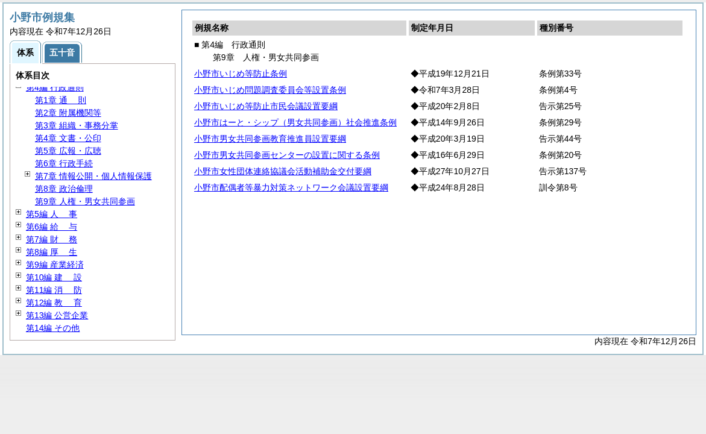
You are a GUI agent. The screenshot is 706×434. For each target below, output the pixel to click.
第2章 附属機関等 (68, 113)
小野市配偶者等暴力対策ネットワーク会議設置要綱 (291, 187)
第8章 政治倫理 (64, 188)
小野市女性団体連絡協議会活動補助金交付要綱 (282, 171)
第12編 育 (54, 302)
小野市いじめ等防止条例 (240, 73)
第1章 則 (60, 100)
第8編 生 (51, 252)
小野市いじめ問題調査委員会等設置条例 (270, 90)
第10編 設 (54, 277)
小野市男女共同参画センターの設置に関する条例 (287, 155)
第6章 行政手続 (64, 163)
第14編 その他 (53, 328)
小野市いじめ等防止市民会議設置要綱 (266, 106)
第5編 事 (51, 214)
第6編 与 (51, 226)
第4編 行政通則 (55, 87)
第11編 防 (54, 290)
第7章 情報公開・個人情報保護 (93, 176)
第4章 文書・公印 (68, 138)
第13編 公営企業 (57, 315)
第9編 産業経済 (55, 264)
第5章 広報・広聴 (68, 151)
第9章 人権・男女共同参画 (85, 201)
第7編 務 (51, 239)
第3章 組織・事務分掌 (76, 125)
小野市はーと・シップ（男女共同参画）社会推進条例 (295, 122)
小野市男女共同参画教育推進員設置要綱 (270, 138)
